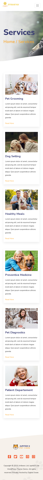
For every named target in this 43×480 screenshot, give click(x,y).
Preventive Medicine (18, 275)
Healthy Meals (14, 214)
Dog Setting (13, 156)
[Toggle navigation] (37, 5)
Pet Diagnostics (15, 332)
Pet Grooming (14, 98)
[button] (9, 123)
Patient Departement (19, 390)
